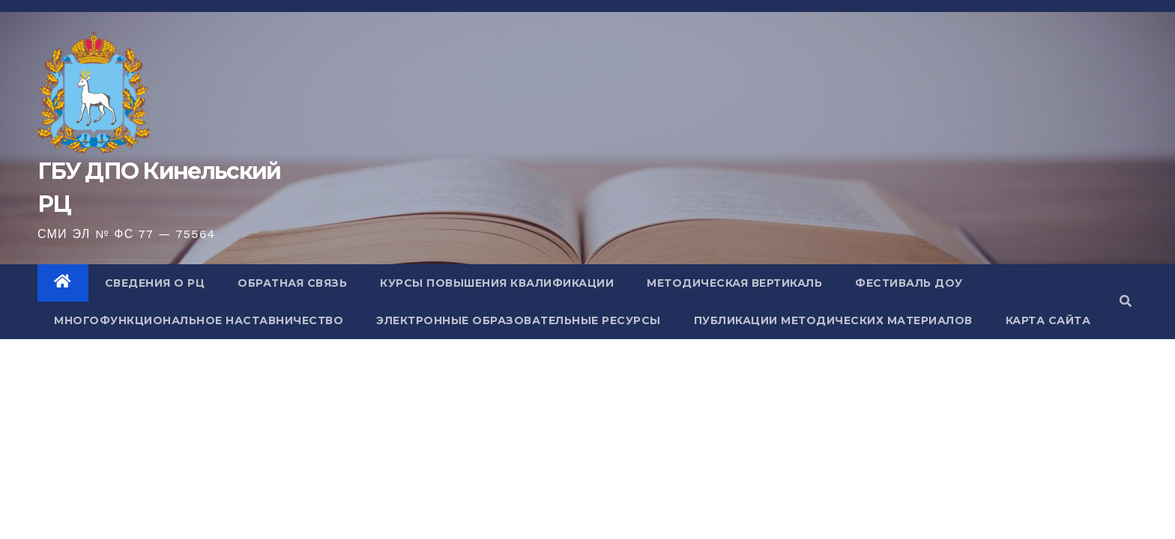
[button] (1126, 301)
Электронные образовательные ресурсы (518, 320)
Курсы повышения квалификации (497, 283)
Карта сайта (1048, 320)
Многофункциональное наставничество (198, 320)
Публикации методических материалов (833, 320)
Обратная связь (292, 283)
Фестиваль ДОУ (909, 283)
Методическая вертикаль (734, 283)
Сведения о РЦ (155, 283)
